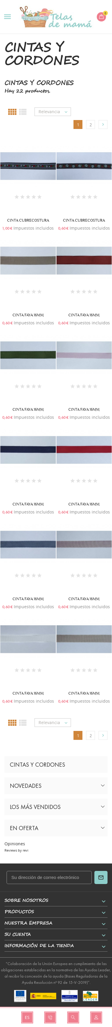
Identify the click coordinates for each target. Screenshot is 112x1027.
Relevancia (54, 112)
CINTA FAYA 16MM (28, 315)
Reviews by (16, 850)
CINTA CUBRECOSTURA (28, 220)
